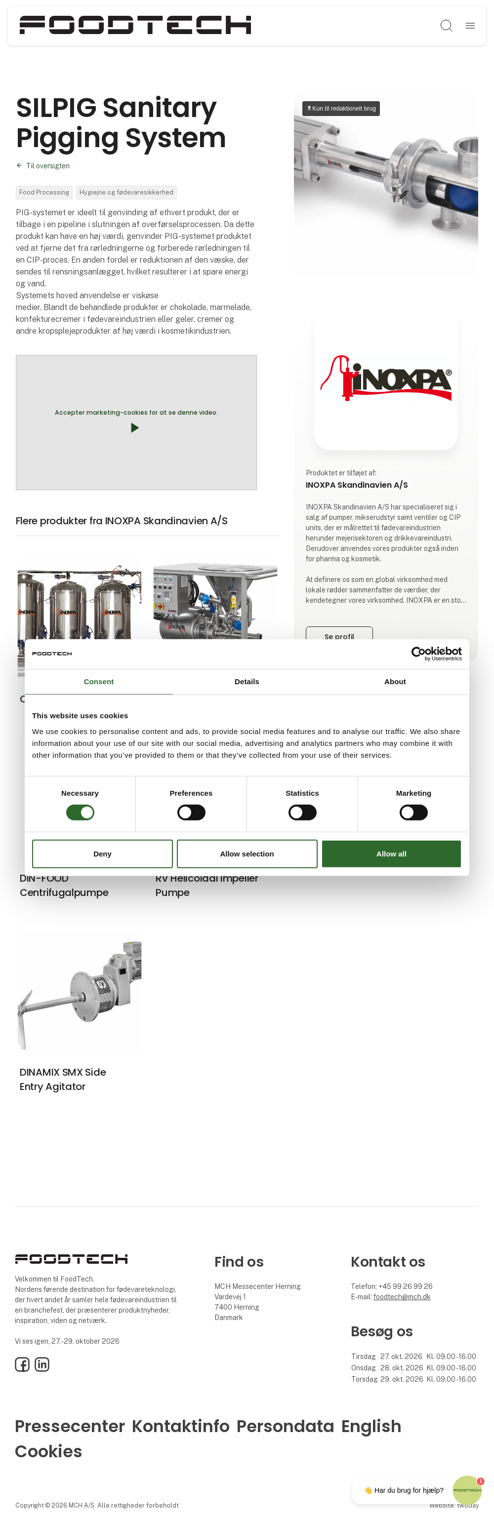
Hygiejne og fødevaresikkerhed (126, 192)
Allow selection (247, 854)
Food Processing (44, 192)
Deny (102, 854)
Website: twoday (454, 1505)
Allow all (391, 854)
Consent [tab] (99, 681)
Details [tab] (247, 681)
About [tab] (395, 681)
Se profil (339, 637)
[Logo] (135, 26)
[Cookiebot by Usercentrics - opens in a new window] (418, 653)
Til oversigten (48, 166)
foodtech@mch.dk (402, 1297)
